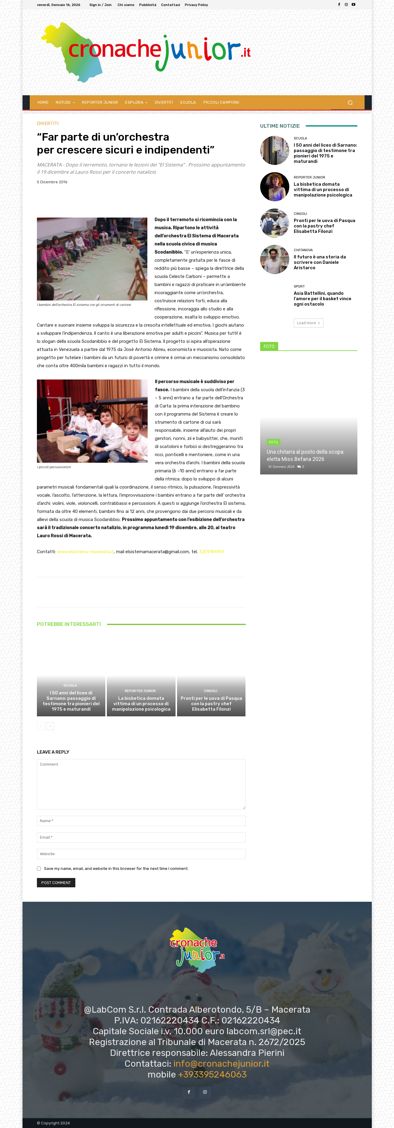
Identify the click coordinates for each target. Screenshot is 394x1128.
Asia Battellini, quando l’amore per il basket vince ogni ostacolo (322, 299)
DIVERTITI (48, 123)
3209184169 (211, 551)
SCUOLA (70, 685)
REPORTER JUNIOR (140, 691)
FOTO (273, 442)
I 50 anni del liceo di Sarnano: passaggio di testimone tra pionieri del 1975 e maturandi (71, 701)
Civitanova (303, 250)
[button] (350, 102)
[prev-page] (40, 726)
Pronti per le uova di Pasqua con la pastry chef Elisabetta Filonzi (211, 704)
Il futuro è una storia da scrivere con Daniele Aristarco (320, 262)
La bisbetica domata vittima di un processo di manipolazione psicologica (141, 704)
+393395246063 (212, 1074)
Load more (308, 322)
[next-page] (50, 726)
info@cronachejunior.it (221, 1063)
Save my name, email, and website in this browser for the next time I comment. (116, 869)
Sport (299, 286)
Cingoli (210, 691)
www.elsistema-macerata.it (85, 551)
